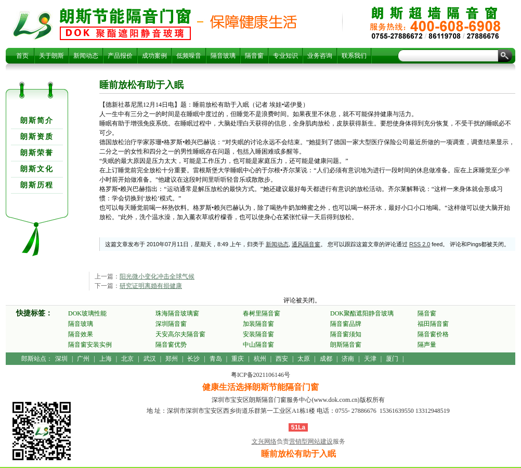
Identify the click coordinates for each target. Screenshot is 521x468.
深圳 (61, 358)
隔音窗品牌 (345, 323)
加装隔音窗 (258, 323)
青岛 (216, 358)
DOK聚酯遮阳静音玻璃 (362, 313)
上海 (105, 358)
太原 (303, 358)
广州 (83, 358)
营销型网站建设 (311, 441)
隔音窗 (254, 55)
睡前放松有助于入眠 (125, 24)
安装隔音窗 (258, 334)
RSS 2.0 (419, 244)
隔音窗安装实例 (90, 344)
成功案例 (154, 55)
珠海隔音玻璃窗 (177, 313)
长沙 (193, 358)
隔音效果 (80, 334)
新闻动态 (85, 55)
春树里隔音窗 (261, 313)
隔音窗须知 (345, 334)
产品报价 (120, 55)
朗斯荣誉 (37, 153)
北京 (127, 358)
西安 (282, 358)
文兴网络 (264, 441)
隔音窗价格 (433, 334)
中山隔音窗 (258, 344)
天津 (370, 358)
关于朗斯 (51, 55)
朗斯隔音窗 (345, 344)
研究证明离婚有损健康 (151, 285)
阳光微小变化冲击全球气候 (157, 276)
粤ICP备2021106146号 (260, 374)
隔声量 (427, 344)
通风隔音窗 (306, 244)
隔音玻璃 (223, 55)
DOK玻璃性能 (87, 313)
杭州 (260, 358)
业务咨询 (319, 55)
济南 (348, 358)
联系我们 (354, 55)
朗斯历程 (37, 185)
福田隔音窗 (433, 323)
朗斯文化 (37, 169)
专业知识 (285, 55)
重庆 (237, 358)
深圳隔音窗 (171, 323)
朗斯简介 (37, 120)
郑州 (171, 358)
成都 (326, 358)
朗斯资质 (37, 137)
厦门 (392, 358)
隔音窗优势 (171, 344)
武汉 (150, 358)
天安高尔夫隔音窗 (180, 334)
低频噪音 (188, 55)
